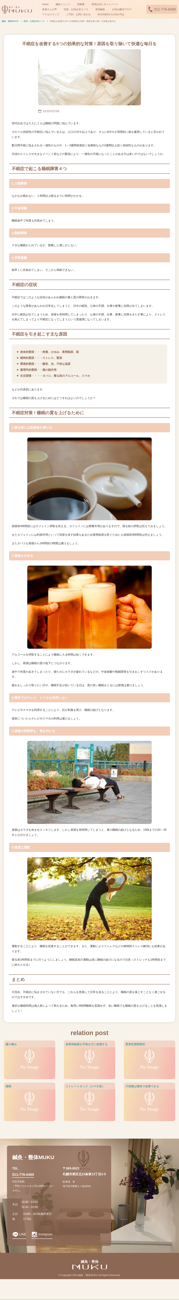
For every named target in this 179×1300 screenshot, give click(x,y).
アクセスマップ (50, 14)
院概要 (81, 4)
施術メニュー (63, 4)
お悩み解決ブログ (122, 9)
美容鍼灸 (100, 9)
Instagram (45, 1234)
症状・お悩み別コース (76, 9)
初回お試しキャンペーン (105, 4)
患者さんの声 (49, 9)
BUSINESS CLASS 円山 (111, 14)
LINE (22, 1234)
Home (45, 4)
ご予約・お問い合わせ (78, 14)
